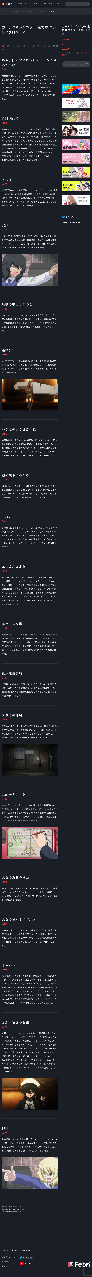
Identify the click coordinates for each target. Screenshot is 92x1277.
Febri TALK (23, 4)
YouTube (28, 1264)
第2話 (65, 44)
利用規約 (5, 1262)
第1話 (64, 40)
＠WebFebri (28, 1258)
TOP (3, 11)
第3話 (65, 48)
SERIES (59, 4)
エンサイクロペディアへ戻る (76, 54)
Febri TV (47, 4)
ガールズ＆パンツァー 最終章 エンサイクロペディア (28, 11)
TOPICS (36, 4)
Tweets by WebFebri (71, 222)
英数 (55, 45)
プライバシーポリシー (10, 1257)
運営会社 (5, 1266)
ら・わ (46, 45)
